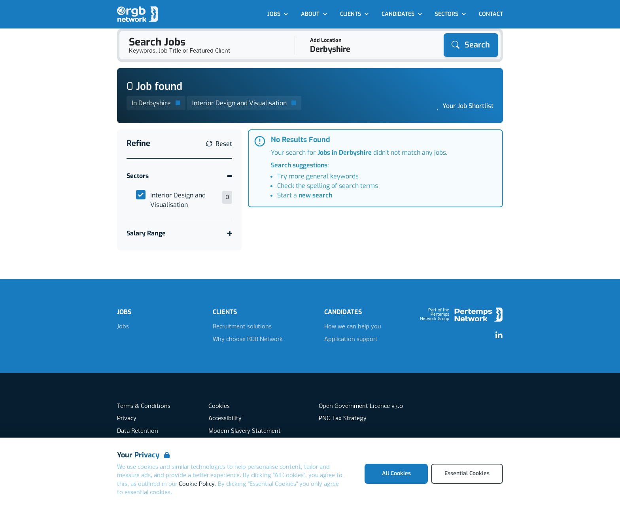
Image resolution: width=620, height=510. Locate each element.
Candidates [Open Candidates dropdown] (402, 14)
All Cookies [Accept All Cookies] (396, 473)
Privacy (126, 418)
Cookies (219, 406)
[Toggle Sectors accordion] (179, 176)
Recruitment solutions (242, 327)
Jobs (123, 327)
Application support (351, 339)
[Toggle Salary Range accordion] (179, 233)
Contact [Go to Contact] (491, 14)
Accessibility (225, 418)
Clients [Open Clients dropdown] (354, 14)
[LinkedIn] (499, 335)
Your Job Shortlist (467, 106)
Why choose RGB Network (248, 339)
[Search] (471, 45)
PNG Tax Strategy (343, 418)
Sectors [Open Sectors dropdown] (450, 14)
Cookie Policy (197, 484)
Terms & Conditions (143, 406)
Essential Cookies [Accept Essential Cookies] (467, 473)
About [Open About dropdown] (314, 14)
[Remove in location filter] (156, 103)
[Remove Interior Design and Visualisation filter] (244, 103)
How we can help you (352, 327)
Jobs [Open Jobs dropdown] (277, 14)
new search (315, 195)
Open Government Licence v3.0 (361, 406)
